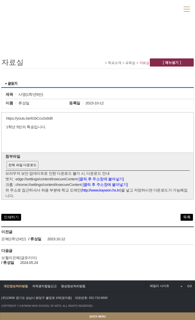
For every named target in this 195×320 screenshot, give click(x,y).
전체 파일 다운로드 (22, 165)
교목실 (130, 62)
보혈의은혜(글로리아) (19, 257)
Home (102, 62)
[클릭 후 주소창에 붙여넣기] (101, 179)
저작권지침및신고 (44, 286)
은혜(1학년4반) (13, 239)
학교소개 (114, 62)
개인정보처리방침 (16, 286)
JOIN (158, 8)
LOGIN (145, 8)
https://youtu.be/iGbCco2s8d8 (29, 118)
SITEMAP (174, 8)
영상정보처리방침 (73, 286)
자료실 (144, 62)
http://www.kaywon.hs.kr (101, 190)
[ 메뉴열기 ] (171, 62)
